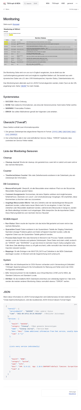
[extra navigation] (76, 3)
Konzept (16, 24)
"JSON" (24, 86)
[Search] (31, 3)
